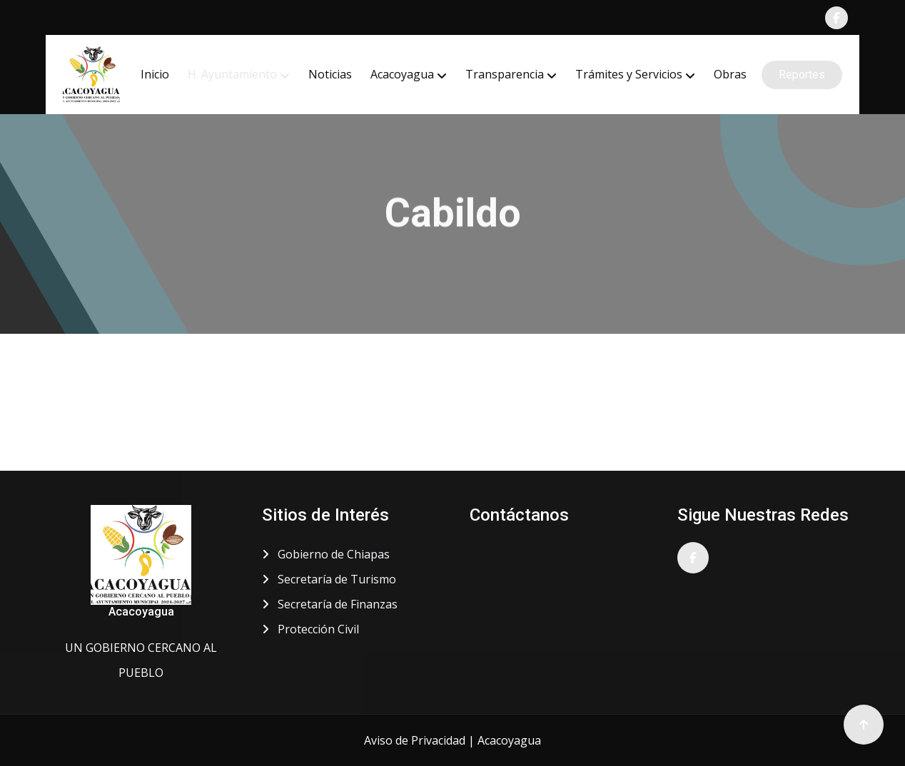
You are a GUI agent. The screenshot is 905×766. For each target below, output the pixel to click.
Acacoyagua (402, 74)
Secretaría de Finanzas (330, 604)
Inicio (155, 74)
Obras (730, 74)
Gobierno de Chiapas (326, 554)
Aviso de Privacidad (414, 740)
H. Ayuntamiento (232, 74)
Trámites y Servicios (628, 74)
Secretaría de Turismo (329, 579)
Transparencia (504, 74)
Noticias (330, 74)
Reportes (802, 74)
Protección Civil (310, 629)
